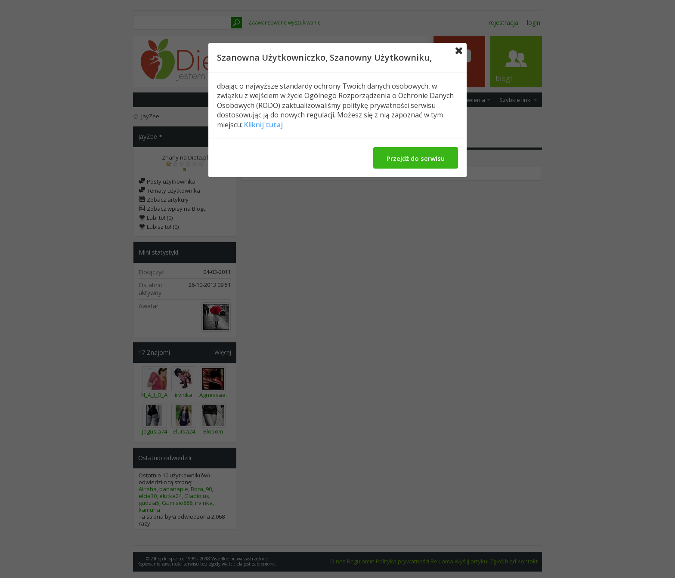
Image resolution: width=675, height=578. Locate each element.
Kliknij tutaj (263, 124)
